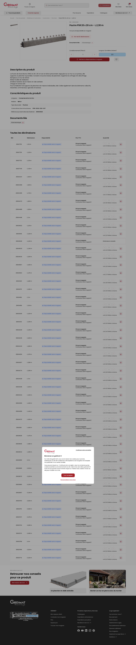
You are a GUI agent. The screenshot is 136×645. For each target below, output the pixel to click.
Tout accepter (68, 475)
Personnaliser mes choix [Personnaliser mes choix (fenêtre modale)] (68, 479)
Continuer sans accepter (83, 450)
